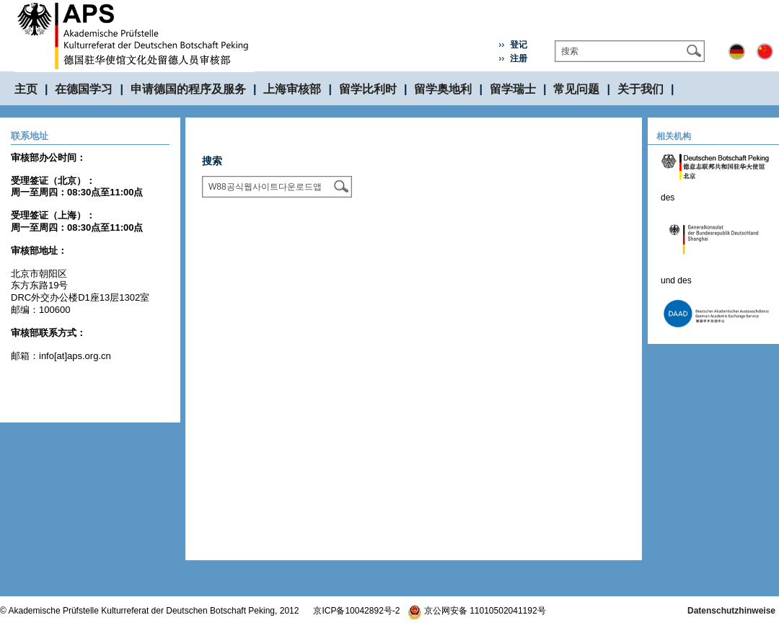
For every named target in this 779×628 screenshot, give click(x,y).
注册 (518, 58)
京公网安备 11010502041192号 (477, 611)
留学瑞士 (513, 89)
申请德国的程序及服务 (188, 89)
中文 (765, 51)
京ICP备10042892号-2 (356, 611)
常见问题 (576, 89)
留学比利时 (368, 89)
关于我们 (640, 89)
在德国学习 (84, 89)
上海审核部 (292, 89)
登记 (518, 45)
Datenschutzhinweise (731, 611)
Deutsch (737, 51)
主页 (26, 89)
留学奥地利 (443, 89)
